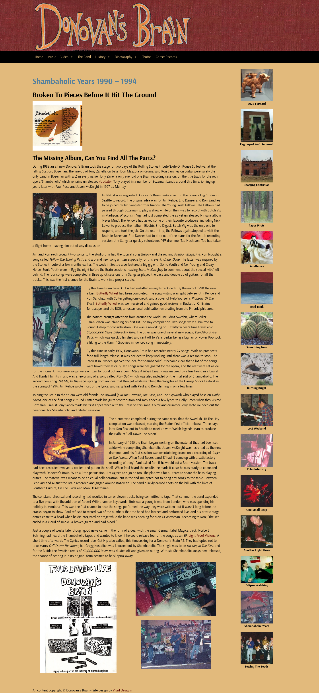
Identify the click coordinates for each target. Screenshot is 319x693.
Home (39, 57)
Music (51, 57)
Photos (146, 57)
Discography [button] (126, 56)
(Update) (105, 181)
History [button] (102, 56)
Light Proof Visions (202, 535)
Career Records (166, 57)
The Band (84, 57)
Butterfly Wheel (107, 293)
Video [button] (66, 56)
